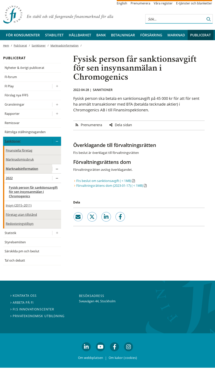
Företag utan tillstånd (21, 215)
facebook (115, 223)
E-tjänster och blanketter (194, 3)
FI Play (9, 86)
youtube (100, 353)
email (74, 223)
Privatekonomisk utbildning (37, 316)
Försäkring (151, 35)
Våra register (163, 3)
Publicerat (200, 35)
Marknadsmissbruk (20, 159)
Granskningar (14, 104)
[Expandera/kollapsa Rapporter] (56, 113)
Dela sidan (123, 125)
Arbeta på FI (22, 302)
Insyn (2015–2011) (19, 205)
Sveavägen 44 (89, 301)
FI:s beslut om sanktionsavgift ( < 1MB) (103, 181)
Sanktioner (103, 90)
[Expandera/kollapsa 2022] (56, 178)
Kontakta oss (23, 295)
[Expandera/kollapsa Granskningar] (56, 104)
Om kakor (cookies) (123, 358)
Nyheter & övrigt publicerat (25, 68)
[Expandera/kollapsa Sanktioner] (56, 141)
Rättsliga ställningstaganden (25, 132)
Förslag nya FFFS (17, 95)
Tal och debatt (15, 260)
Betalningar (123, 35)
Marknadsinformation (64, 45)
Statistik (10, 233)
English (122, 3)
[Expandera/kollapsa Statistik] (56, 233)
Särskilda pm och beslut (22, 251)
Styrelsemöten (15, 242)
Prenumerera (140, 3)
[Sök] (208, 18)
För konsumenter (23, 35)
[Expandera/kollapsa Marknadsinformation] (56, 168)
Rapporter (12, 114)
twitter (86, 223)
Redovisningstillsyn (20, 224)
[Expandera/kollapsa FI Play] (56, 86)
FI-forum (11, 77)
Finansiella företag (19, 150)
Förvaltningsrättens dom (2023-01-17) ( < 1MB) (109, 185)
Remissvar (12, 123)
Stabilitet (54, 35)
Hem (6, 45)
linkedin (101, 223)
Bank (101, 35)
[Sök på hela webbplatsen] (175, 18)
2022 (9, 178)
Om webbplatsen (90, 358)
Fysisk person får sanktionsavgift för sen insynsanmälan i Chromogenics (33, 191)
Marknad (176, 35)
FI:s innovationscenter (32, 309)
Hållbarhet (80, 35)
